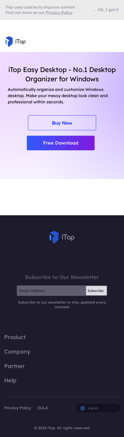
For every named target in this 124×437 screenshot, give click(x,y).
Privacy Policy (17, 407)
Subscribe (96, 291)
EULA (43, 407)
